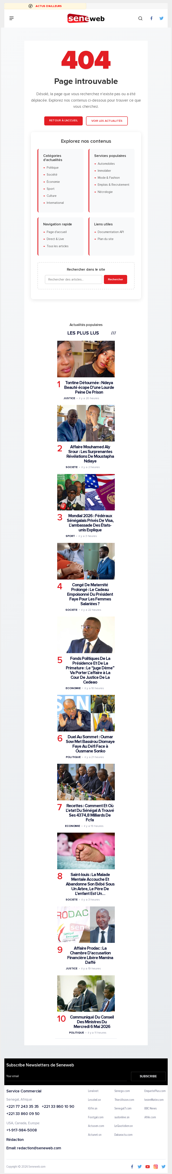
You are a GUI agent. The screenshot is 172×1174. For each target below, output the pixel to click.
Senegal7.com (123, 1108)
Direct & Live (55, 239)
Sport (51, 189)
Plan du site (106, 239)
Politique (53, 168)
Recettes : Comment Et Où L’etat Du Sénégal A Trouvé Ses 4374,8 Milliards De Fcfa (90, 812)
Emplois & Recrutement (113, 185)
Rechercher (115, 279)
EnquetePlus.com (155, 1091)
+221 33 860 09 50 (23, 1114)
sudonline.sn (122, 1117)
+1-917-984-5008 (21, 1130)
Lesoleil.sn (94, 1100)
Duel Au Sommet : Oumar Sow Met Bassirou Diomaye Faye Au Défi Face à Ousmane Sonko (90, 744)
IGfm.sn (92, 1108)
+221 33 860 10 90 (58, 1107)
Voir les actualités (106, 121)
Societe (72, 467)
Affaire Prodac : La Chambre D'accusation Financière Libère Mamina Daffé (90, 955)
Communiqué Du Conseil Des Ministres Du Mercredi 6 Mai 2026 (92, 1022)
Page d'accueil (57, 232)
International (55, 203)
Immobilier (104, 171)
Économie (53, 182)
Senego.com (122, 1091)
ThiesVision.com (124, 1100)
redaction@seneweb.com (39, 1148)
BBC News (150, 1108)
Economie (73, 688)
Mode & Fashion (109, 178)
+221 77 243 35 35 (22, 1107)
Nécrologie (105, 192)
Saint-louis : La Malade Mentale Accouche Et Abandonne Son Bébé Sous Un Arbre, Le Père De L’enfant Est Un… (90, 884)
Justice (69, 398)
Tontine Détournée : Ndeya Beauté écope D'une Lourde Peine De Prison (89, 387)
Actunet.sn (94, 1135)
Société (52, 175)
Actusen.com (96, 1126)
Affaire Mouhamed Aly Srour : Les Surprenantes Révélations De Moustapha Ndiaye (90, 454)
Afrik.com (150, 1117)
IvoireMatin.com (154, 1100)
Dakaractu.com (123, 1135)
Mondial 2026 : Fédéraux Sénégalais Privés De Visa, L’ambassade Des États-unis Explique (90, 523)
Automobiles (106, 164)
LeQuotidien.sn (123, 1126)
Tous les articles (58, 246)
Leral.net (93, 1091)
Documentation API (111, 232)
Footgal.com (95, 1117)
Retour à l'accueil (63, 120)
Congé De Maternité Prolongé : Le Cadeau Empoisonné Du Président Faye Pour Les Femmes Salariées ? (90, 594)
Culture (52, 196)
